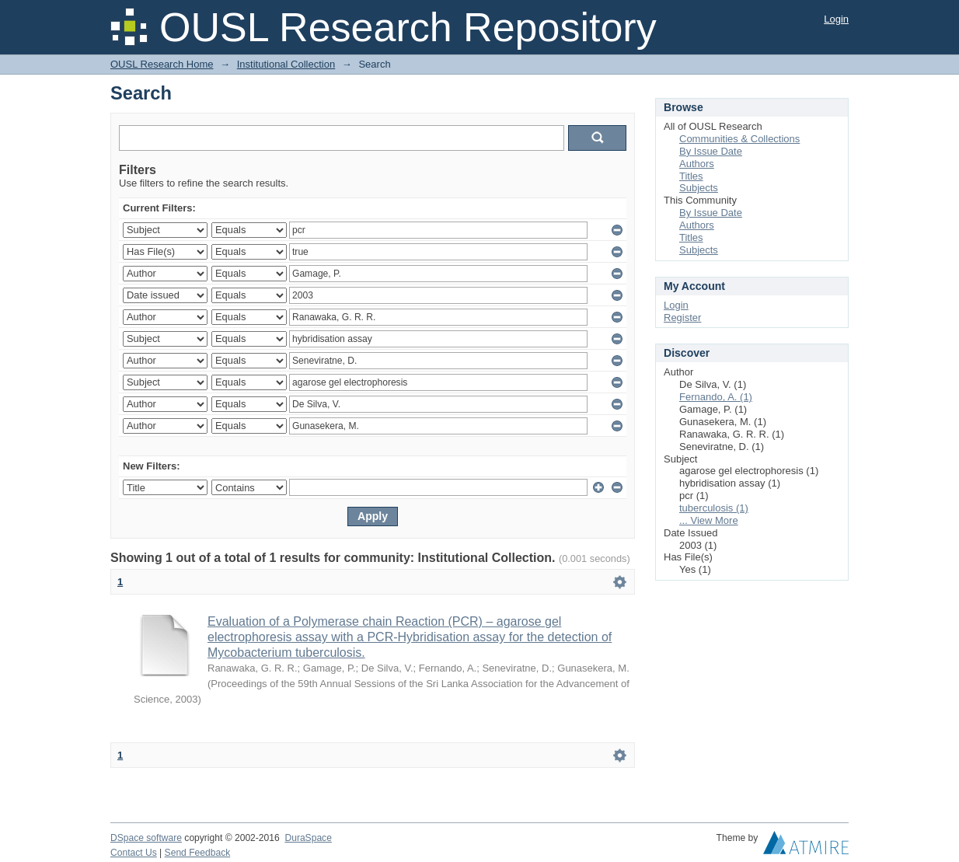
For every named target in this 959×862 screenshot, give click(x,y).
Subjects (698, 188)
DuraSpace (307, 837)
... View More (708, 520)
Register (682, 317)
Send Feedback (198, 852)
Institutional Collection (286, 64)
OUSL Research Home (161, 64)
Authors (696, 163)
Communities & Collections (739, 139)
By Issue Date (710, 151)
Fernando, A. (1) (715, 397)
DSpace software (146, 837)
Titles (691, 176)
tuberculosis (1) (713, 508)
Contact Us (133, 852)
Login (836, 19)
